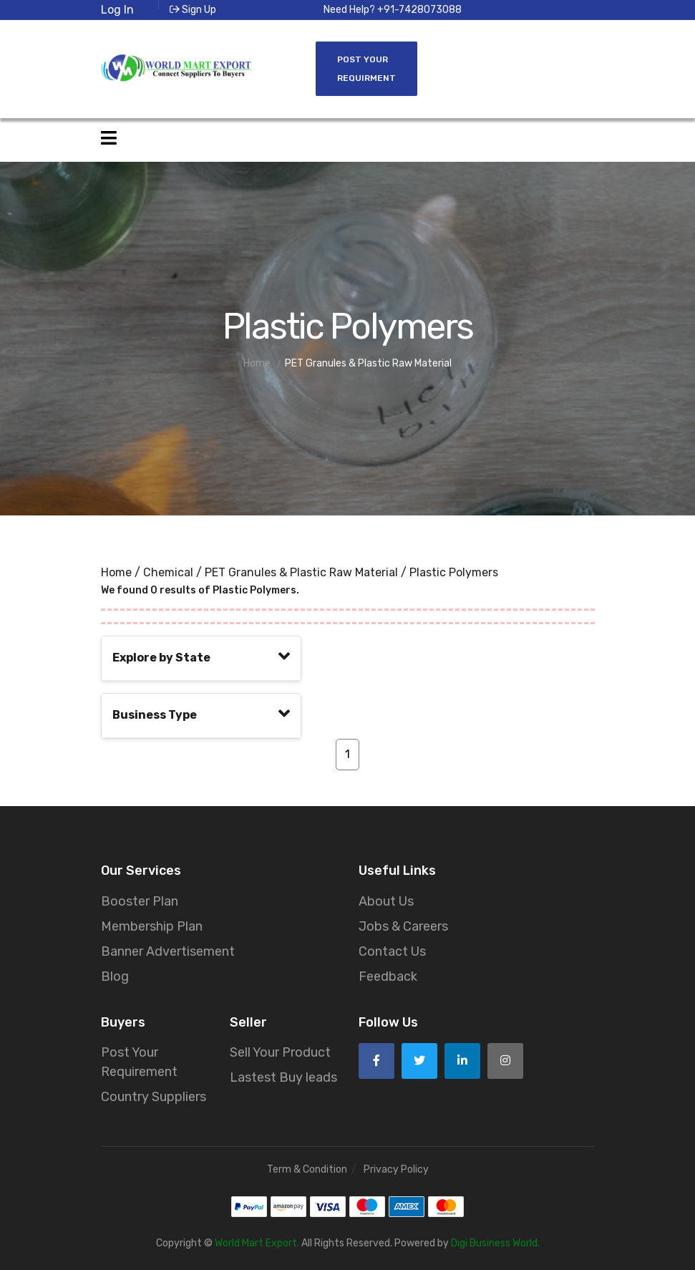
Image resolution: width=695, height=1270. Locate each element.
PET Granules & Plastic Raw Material (301, 572)
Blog (115, 976)
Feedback (388, 976)
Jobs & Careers (403, 926)
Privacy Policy (396, 1169)
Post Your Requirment (366, 68)
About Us (386, 901)
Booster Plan (139, 901)
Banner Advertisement (168, 951)
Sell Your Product (280, 1052)
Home (116, 572)
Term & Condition (307, 1169)
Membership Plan (152, 926)
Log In (117, 9)
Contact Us (392, 951)
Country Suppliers (153, 1097)
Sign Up (193, 10)
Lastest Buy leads (283, 1077)
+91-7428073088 (419, 10)
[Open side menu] (109, 138)
